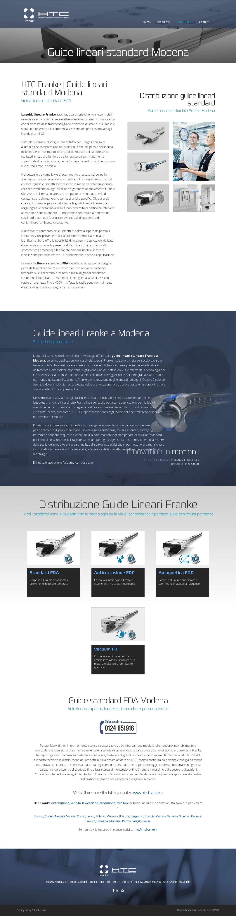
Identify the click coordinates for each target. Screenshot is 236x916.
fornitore (123, 803)
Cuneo (49, 816)
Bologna (102, 821)
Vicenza (184, 816)
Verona (161, 816)
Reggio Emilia (141, 821)
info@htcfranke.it (145, 830)
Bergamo (137, 816)
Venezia (172, 816)
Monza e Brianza (117, 816)
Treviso (90, 821)
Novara (60, 816)
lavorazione (90, 803)
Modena (115, 821)
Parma (126, 821)
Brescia (150, 816)
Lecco (90, 816)
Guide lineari (185, 22)
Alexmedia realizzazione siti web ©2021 (198, 910)
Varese (71, 816)
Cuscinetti (163, 22)
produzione (107, 803)
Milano (100, 816)
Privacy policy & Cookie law (31, 910)
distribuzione (60, 803)
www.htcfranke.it (147, 793)
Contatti (204, 22)
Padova (196, 816)
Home (147, 22)
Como (81, 816)
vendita (76, 803)
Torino (38, 816)
